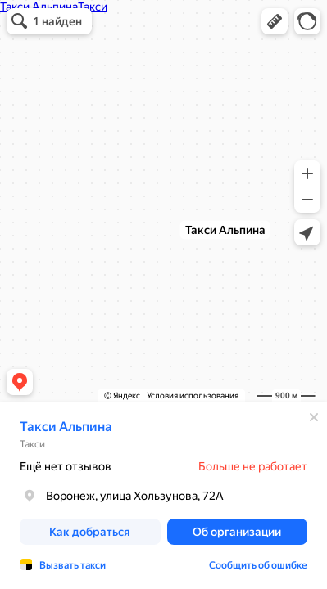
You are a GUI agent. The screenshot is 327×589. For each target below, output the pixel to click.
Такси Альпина (66, 426)
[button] (274, 21)
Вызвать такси (72, 565)
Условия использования (192, 395)
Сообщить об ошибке (258, 565)
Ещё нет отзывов (65, 466)
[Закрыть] (313, 417)
